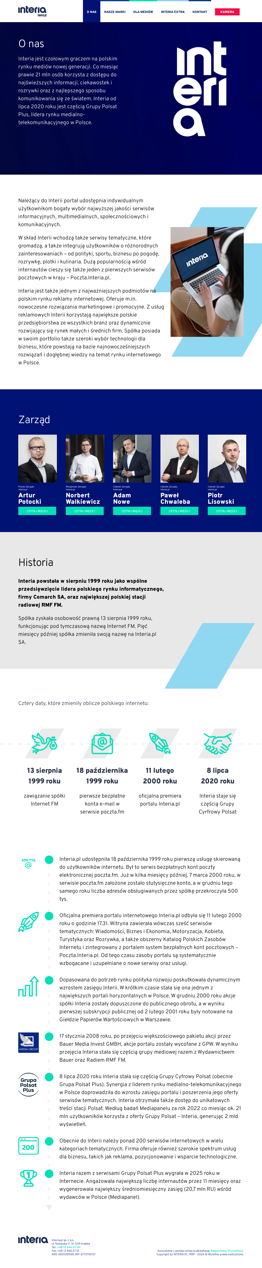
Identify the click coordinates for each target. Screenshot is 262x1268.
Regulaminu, (219, 1251)
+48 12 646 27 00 (68, 1247)
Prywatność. (236, 1251)
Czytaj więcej (37, 511)
